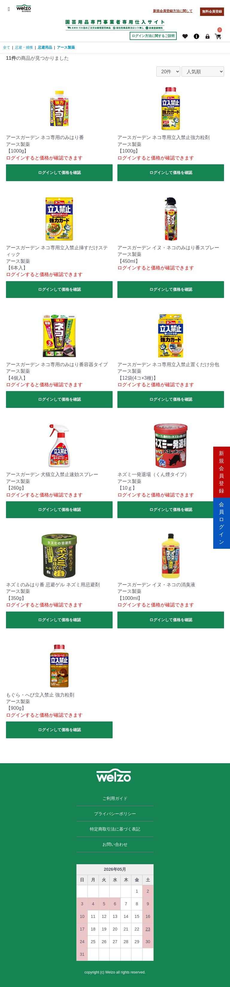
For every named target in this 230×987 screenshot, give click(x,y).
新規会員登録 (221, 468)
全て (6, 47)
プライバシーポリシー (115, 813)
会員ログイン (221, 519)
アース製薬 (66, 47)
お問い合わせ (115, 844)
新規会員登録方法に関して (173, 11)
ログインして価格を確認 (59, 172)
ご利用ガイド (115, 798)
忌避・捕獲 (24, 47)
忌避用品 (45, 47)
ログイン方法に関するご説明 (153, 36)
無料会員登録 (212, 11)
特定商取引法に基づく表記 (115, 829)
